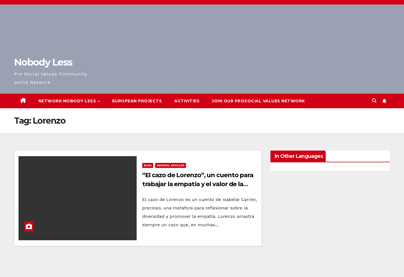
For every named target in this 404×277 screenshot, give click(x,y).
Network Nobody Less (67, 100)
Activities (186, 100)
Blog (148, 165)
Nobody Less (43, 62)
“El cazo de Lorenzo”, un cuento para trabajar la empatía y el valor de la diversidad (197, 184)
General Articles (170, 165)
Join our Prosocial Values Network (258, 100)
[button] (374, 100)
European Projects (137, 100)
